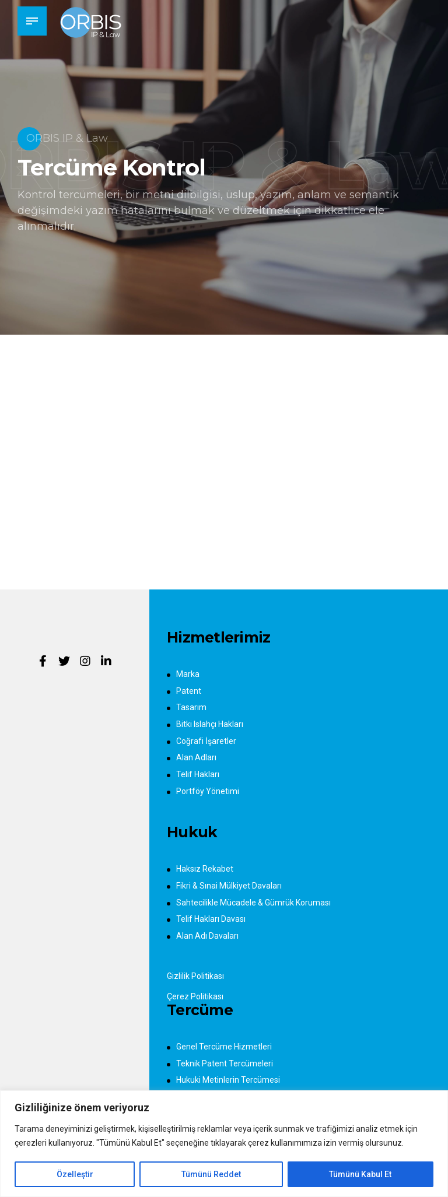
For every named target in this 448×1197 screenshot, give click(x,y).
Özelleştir (75, 1174)
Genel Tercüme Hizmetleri (224, 1046)
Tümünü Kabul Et (360, 1174)
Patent (188, 691)
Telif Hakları (197, 774)
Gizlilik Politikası (195, 976)
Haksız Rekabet (204, 868)
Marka (188, 674)
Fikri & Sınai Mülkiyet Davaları (229, 885)
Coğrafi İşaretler (206, 741)
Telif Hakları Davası (211, 919)
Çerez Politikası (195, 996)
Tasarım (191, 707)
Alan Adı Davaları (207, 935)
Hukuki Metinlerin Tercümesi (228, 1079)
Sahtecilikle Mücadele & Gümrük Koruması (253, 902)
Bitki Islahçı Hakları (209, 724)
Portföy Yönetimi (207, 791)
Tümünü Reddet (211, 1174)
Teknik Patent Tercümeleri (224, 1063)
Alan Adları (196, 757)
